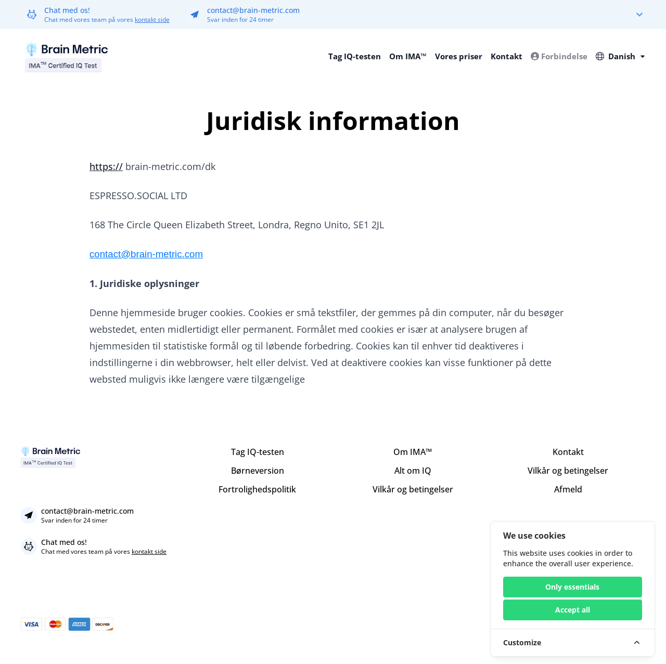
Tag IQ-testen (354, 56)
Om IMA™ (408, 56)
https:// (106, 166)
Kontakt (506, 56)
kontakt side (152, 19)
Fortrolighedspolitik (257, 489)
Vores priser (458, 56)
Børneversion (257, 470)
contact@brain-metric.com (253, 10)
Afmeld (568, 489)
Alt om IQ (412, 470)
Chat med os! (67, 10)
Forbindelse (559, 56)
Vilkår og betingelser (413, 489)
